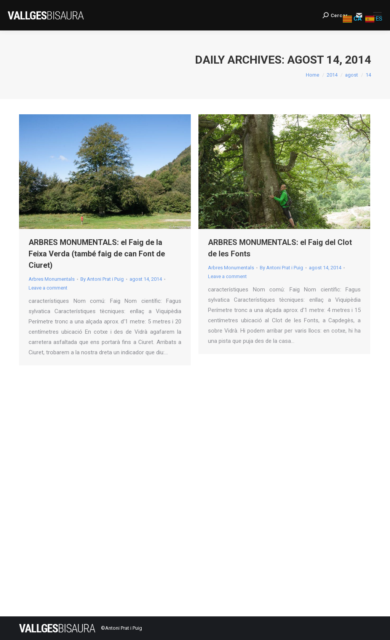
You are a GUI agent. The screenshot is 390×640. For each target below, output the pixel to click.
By (102, 279)
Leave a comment (48, 288)
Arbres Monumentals (52, 279)
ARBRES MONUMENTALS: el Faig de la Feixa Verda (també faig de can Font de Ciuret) (97, 254)
